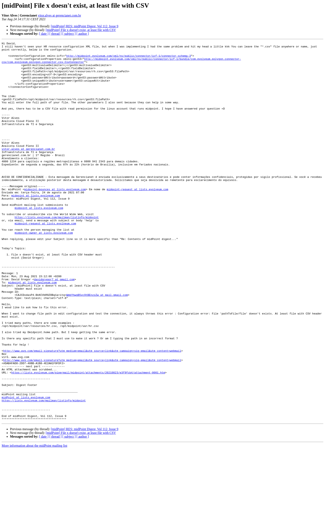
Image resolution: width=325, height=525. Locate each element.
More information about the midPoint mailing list (34, 521)
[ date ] (44, 33)
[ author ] (82, 33)
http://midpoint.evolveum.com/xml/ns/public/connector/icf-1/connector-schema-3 (128, 59)
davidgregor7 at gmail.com (54, 327)
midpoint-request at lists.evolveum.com (137, 219)
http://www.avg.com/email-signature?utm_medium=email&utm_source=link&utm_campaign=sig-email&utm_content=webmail (92, 413)
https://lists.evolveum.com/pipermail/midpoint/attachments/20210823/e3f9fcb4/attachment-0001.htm (88, 439)
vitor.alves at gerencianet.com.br (59, 15)
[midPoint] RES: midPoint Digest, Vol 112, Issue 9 (84, 26)
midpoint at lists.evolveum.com (35, 226)
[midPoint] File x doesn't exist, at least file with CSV (81, 30)
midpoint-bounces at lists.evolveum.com (55, 219)
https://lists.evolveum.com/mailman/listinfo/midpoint (57, 252)
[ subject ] (69, 33)
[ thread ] (55, 33)
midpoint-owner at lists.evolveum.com (44, 271)
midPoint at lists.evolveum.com (26, 469)
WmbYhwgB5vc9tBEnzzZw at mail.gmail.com (97, 346)
